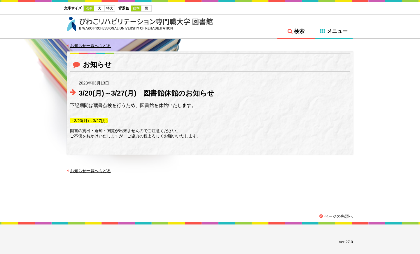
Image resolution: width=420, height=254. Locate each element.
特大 (109, 8)
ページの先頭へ (338, 216)
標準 (88, 8)
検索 (299, 31)
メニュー (337, 31)
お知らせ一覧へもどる (90, 45)
